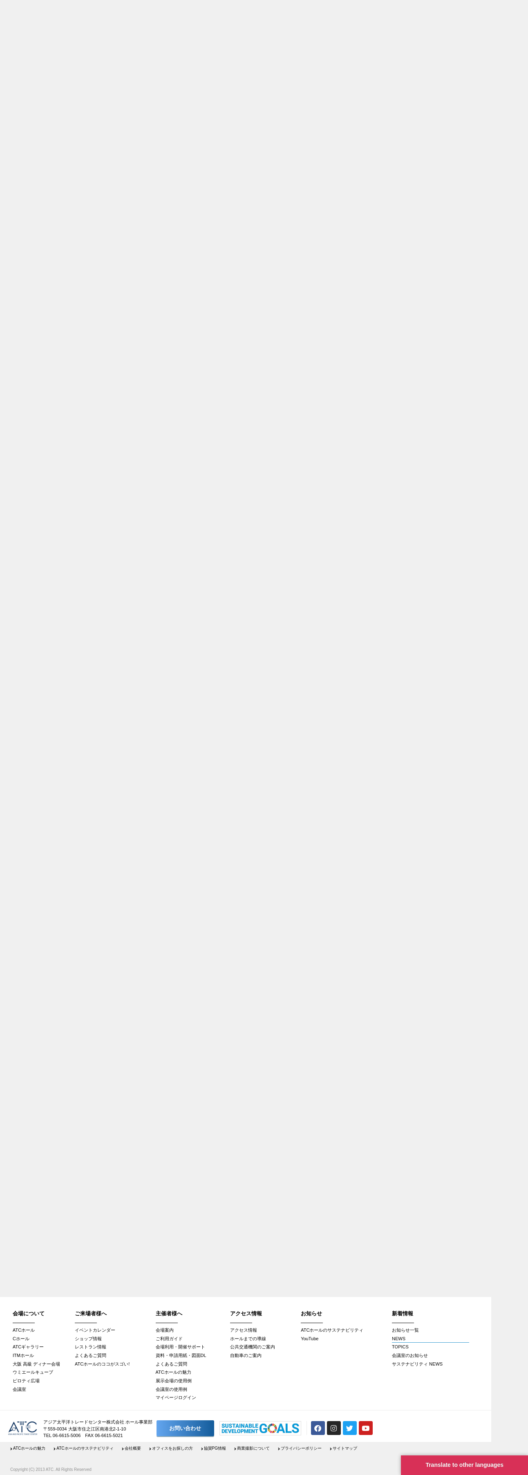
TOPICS (400, 1346)
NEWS (398, 1338)
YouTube (309, 1338)
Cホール (21, 1338)
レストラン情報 (90, 1346)
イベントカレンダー (95, 1330)
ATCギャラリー (28, 1346)
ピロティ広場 (26, 1380)
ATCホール (24, 1330)
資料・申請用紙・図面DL (181, 1355)
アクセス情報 (243, 1330)
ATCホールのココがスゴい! (102, 1363)
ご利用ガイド (169, 1338)
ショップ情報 (88, 1338)
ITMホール (23, 1355)
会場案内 (165, 1330)
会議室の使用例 (171, 1389)
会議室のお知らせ (410, 1355)
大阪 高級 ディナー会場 (36, 1363)
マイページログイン (176, 1397)
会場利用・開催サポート (180, 1346)
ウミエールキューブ (33, 1372)
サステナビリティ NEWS (417, 1363)
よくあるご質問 (90, 1355)
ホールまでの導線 (248, 1338)
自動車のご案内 (246, 1355)
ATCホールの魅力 (173, 1372)
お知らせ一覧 (405, 1330)
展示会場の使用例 (174, 1380)
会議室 (19, 1389)
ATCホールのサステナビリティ (332, 1330)
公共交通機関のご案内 (252, 1346)
